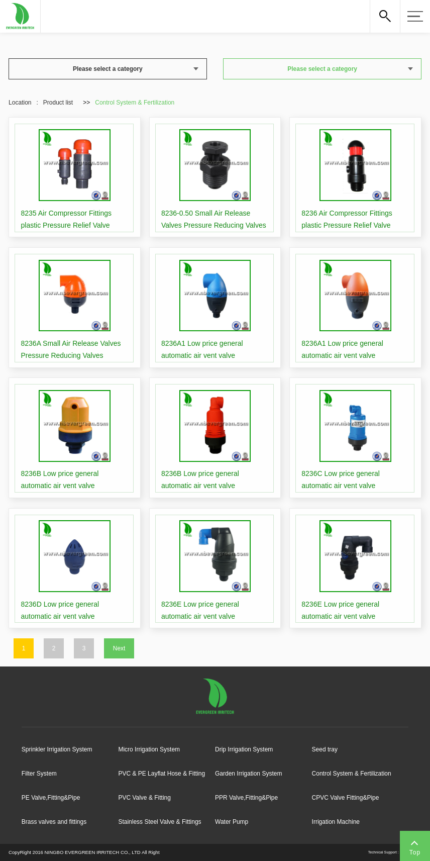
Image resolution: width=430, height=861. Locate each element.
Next (119, 648)
